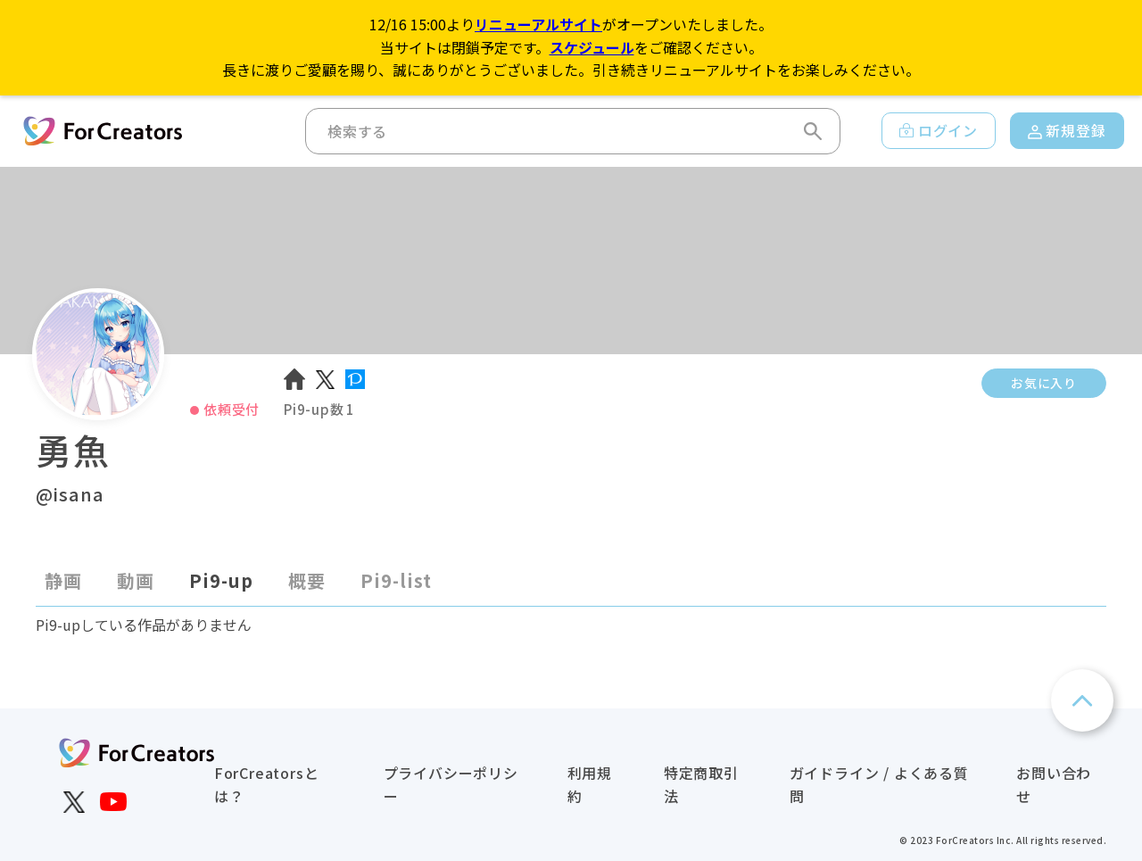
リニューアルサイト (538, 24)
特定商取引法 (701, 784)
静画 (63, 580)
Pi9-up (221, 580)
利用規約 (589, 784)
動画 (135, 580)
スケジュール (592, 47)
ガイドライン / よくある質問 (879, 784)
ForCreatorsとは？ (266, 784)
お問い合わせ (1053, 784)
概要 (307, 580)
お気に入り (1044, 383)
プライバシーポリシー (451, 784)
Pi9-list (396, 580)
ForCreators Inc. (975, 840)
